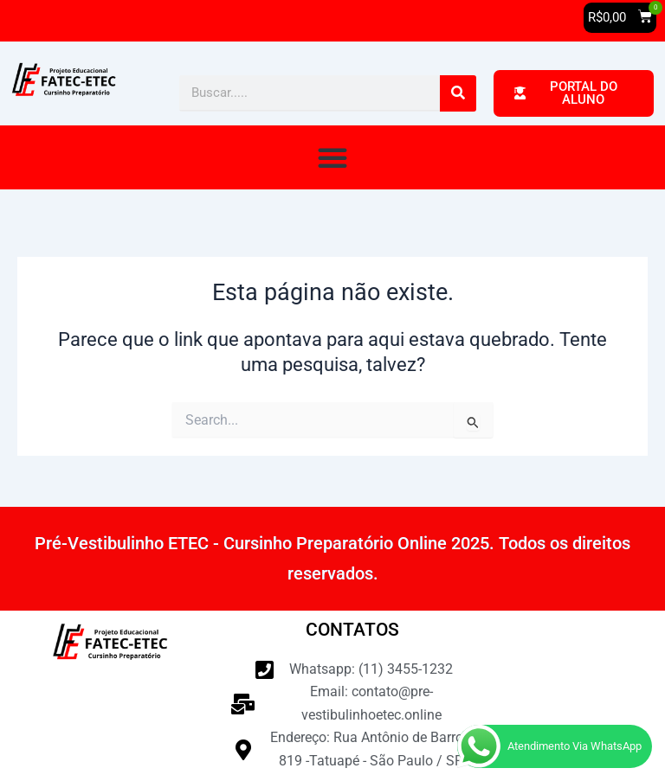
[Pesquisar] (458, 93)
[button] (620, 18)
